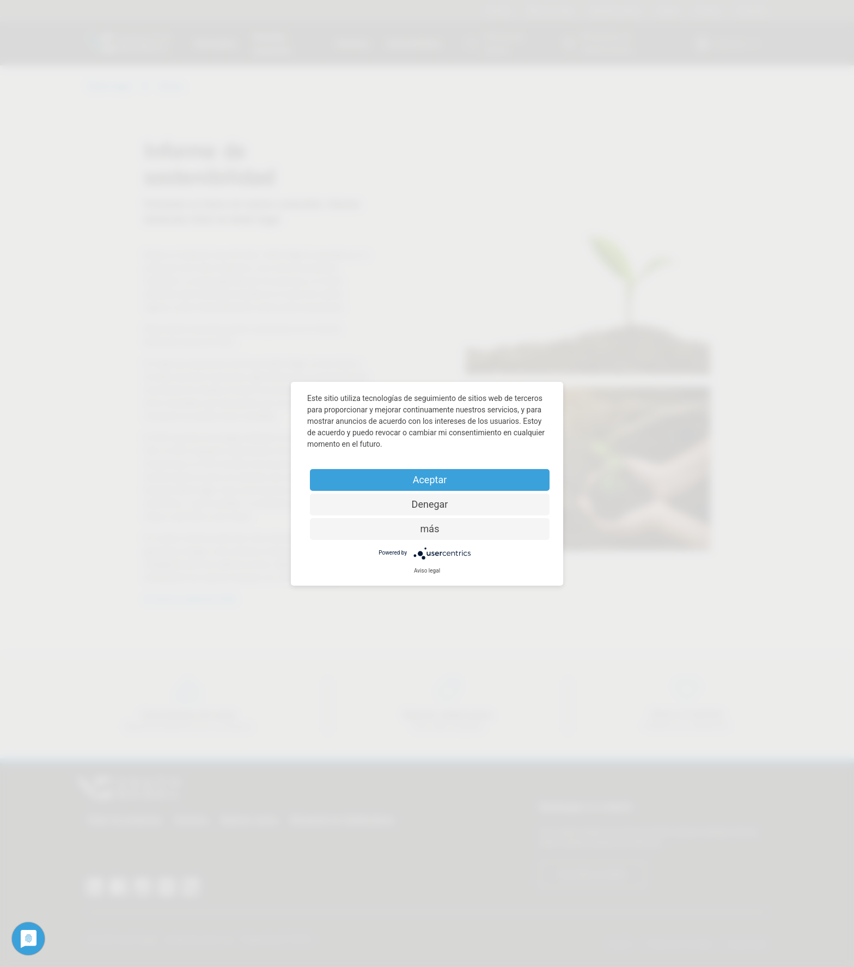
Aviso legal (427, 571)
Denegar (430, 504)
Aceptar (430, 479)
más (430, 528)
